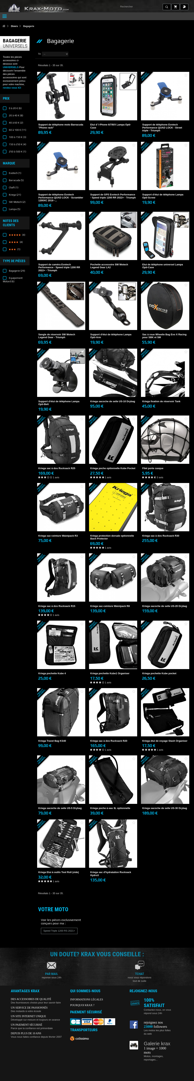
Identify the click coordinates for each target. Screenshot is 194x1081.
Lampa (14, 209)
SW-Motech (16, 202)
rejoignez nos (153, 1022)
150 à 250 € (17, 144)
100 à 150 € (17, 137)
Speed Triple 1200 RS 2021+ (59, 930)
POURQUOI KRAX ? (82, 1005)
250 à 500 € (17, 151)
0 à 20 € (15, 108)
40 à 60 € (15, 122)
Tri (39, 53)
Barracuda (16, 180)
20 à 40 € (15, 115)
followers (155, 1027)
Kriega (14, 194)
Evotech (14, 173)
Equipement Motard (13, 280)
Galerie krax (157, 1043)
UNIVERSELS (11, 67)
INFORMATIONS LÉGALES (86, 999)
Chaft (13, 187)
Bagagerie (16, 270)
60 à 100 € (17, 129)
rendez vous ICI (12, 87)
